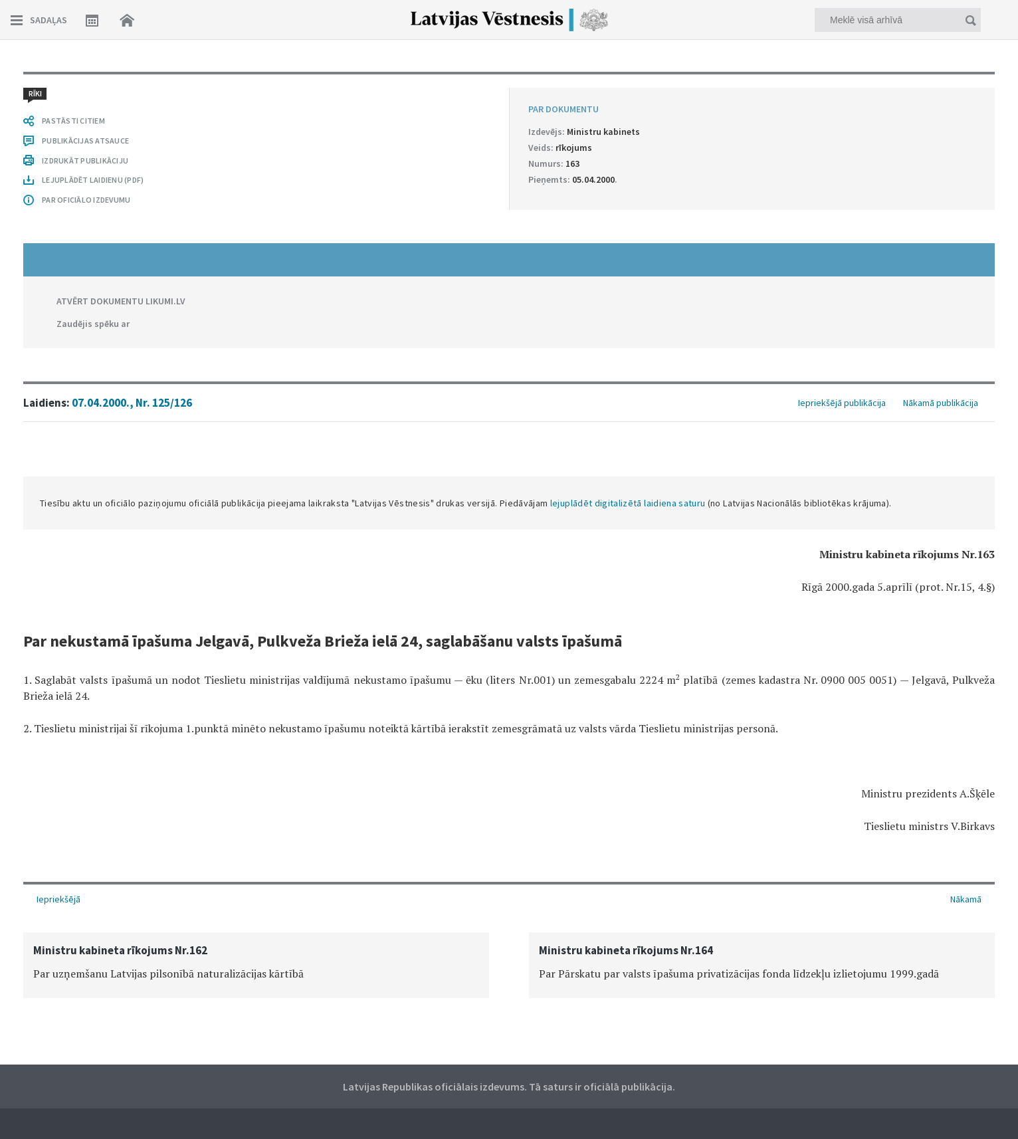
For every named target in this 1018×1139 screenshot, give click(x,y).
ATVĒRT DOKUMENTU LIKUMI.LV (120, 301)
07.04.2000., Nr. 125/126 (132, 402)
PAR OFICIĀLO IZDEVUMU (86, 200)
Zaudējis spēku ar (93, 324)
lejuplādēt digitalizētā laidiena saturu (628, 503)
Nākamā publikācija (940, 403)
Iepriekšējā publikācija (842, 403)
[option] (256, 965)
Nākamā (965, 899)
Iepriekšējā (58, 899)
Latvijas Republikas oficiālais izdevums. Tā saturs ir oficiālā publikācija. (509, 1086)
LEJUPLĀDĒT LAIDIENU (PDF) (93, 180)
